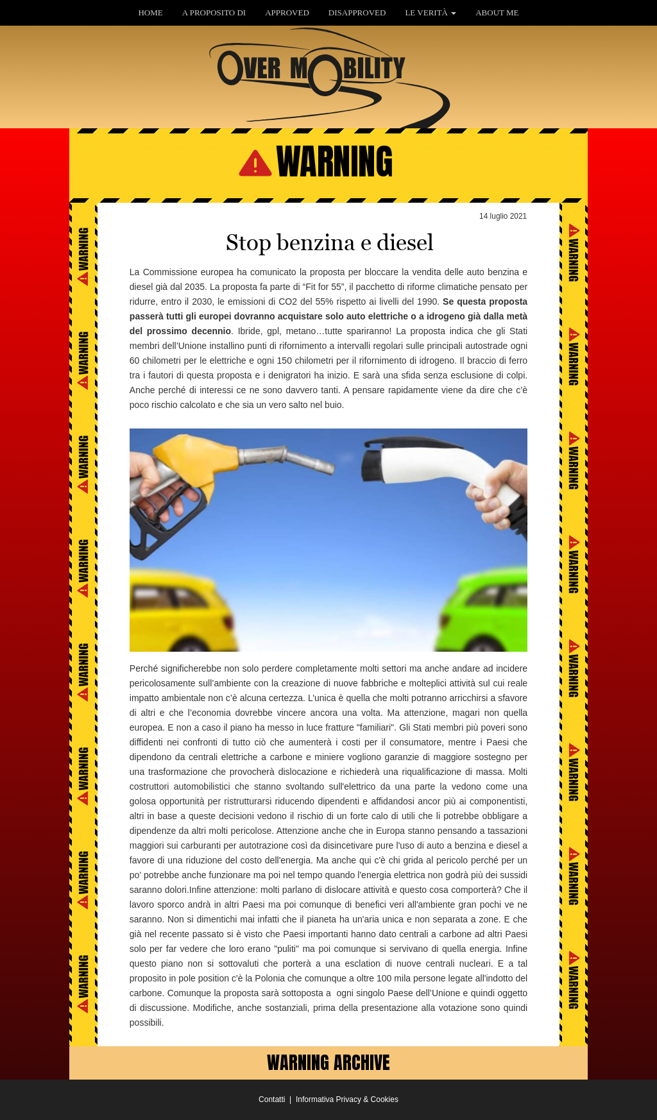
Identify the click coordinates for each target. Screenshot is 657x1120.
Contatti (272, 1099)
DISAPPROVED (357, 12)
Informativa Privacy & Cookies (347, 1099)
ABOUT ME (496, 12)
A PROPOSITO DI (214, 12)
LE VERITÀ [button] (430, 12)
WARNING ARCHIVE (328, 1062)
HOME (150, 12)
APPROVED (287, 12)
